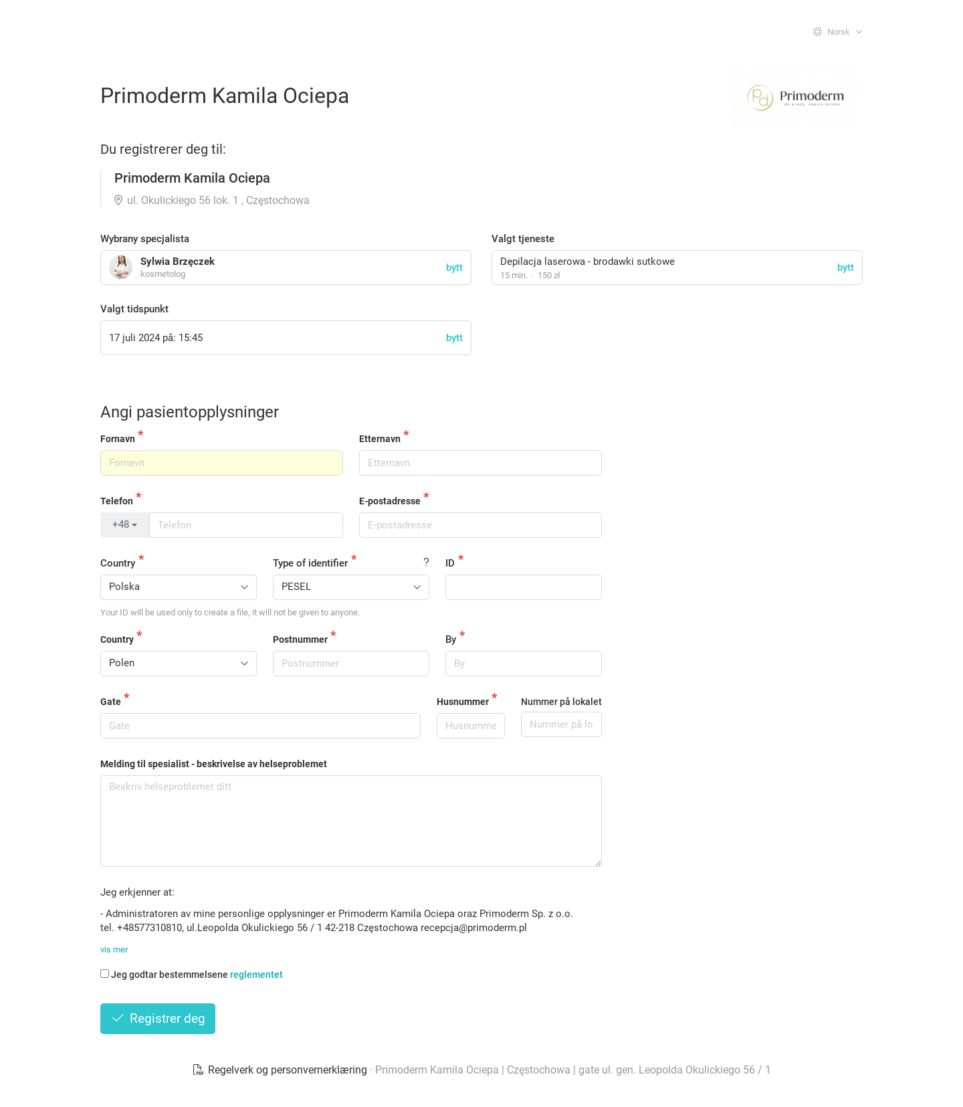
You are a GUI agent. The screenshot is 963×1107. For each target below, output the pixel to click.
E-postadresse (390, 501)
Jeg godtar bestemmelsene (191, 974)
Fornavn (117, 438)
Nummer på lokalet (561, 701)
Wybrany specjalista (144, 239)
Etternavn (380, 438)
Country (117, 563)
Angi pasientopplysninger (189, 412)
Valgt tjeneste (523, 239)
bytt (845, 268)
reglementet (256, 974)
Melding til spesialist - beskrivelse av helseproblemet (213, 764)
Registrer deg (157, 1018)
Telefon (116, 501)
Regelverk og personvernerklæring (281, 1070)
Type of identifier (310, 563)
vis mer (114, 949)
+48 (124, 524)
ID (450, 563)
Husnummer (463, 701)
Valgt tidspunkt (134, 309)
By (450, 639)
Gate (110, 701)
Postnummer (300, 639)
